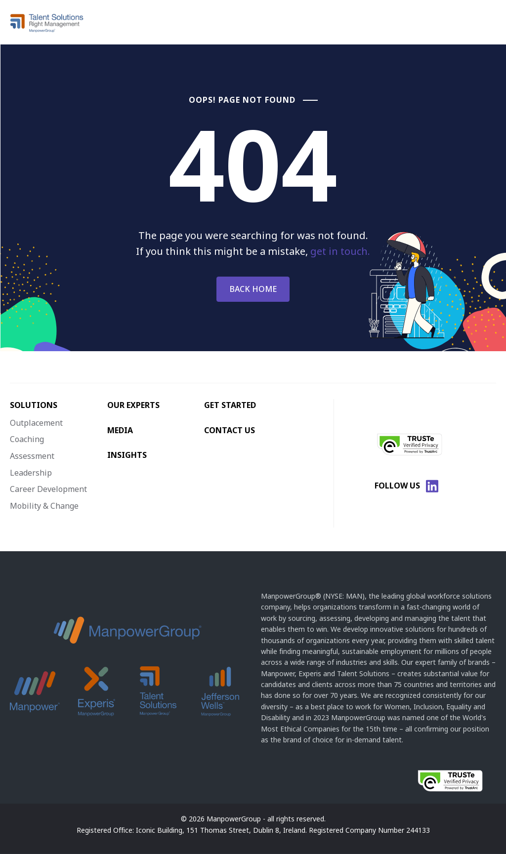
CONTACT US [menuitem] (229, 430)
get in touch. (340, 251)
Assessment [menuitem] (32, 455)
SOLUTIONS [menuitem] (33, 405)
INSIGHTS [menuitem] (127, 454)
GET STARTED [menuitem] (230, 405)
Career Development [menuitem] (48, 489)
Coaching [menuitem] (27, 439)
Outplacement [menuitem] (36, 422)
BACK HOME (253, 289)
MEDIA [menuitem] (120, 430)
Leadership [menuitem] (31, 472)
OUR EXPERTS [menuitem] (133, 405)
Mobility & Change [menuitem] (44, 505)
